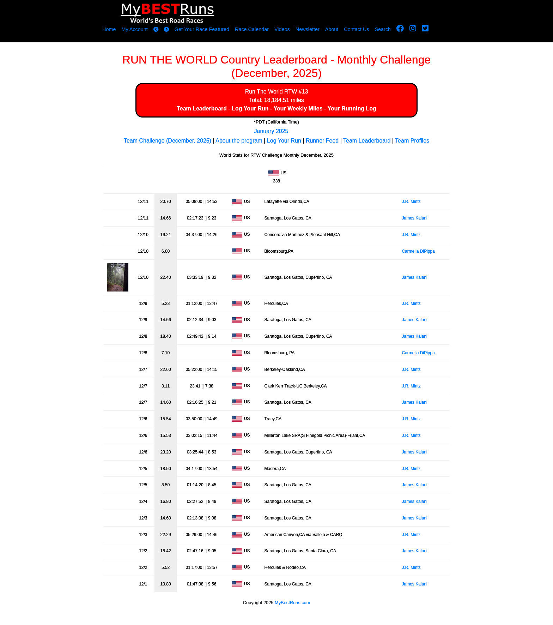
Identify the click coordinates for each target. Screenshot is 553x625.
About (332, 29)
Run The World (264, 92)
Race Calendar (252, 29)
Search (383, 29)
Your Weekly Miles (298, 109)
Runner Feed (322, 141)
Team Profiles (412, 141)
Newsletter (308, 29)
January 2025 (271, 131)
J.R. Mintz (411, 201)
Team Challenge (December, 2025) (167, 141)
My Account (134, 29)
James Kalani (414, 218)
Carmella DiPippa (418, 251)
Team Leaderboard (202, 109)
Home (109, 29)
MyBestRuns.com (292, 602)
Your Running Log (352, 109)
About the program (238, 141)
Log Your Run (250, 109)
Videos (282, 29)
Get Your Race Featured (202, 29)
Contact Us (356, 29)
